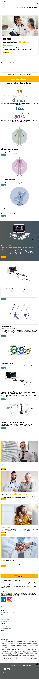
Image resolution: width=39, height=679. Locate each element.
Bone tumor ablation (5, 626)
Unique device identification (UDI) (7, 674)
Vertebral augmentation (6, 628)
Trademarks (3, 672)
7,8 (25, 332)
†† (33, 253)
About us (2, 614)
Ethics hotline (4, 678)
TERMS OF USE (3, 666)
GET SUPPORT (3, 535)
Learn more (3, 298)
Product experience (5, 676)
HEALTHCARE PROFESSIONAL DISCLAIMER (24, 665)
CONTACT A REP (6, 52)
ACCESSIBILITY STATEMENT (11, 665)
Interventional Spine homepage (7, 612)
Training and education (6, 617)
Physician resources (5, 619)
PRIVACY (2, 665)
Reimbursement (4, 633)
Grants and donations (5, 635)
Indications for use (5, 621)
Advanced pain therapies (6, 624)
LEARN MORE (3, 155)
